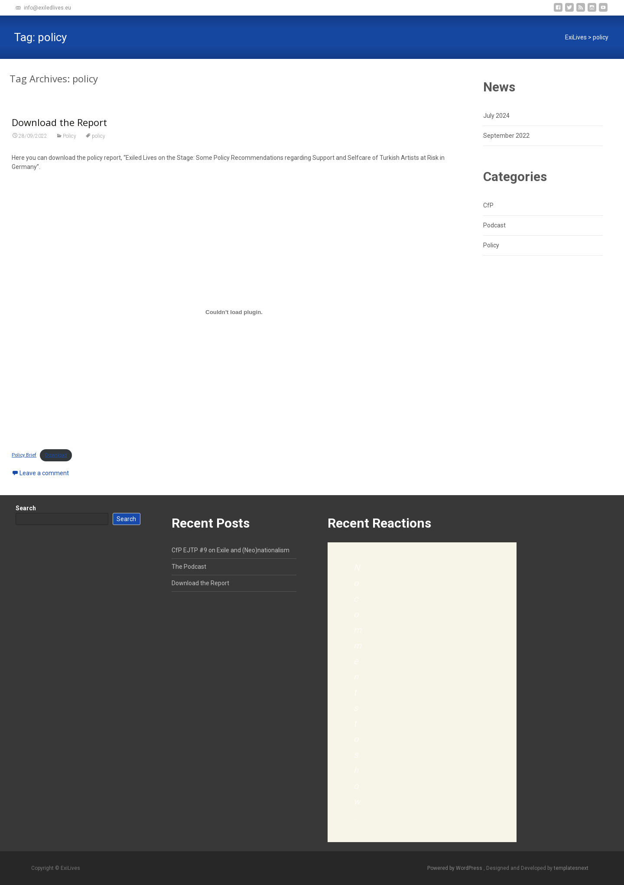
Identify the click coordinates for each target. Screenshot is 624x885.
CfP (488, 205)
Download (56, 455)
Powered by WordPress (455, 868)
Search (26, 508)
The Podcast (189, 566)
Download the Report (59, 122)
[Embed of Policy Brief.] (234, 312)
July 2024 (496, 115)
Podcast (494, 225)
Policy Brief (24, 455)
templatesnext (571, 868)
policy (98, 136)
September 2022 (506, 135)
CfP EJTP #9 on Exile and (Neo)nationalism (230, 550)
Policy (69, 136)
